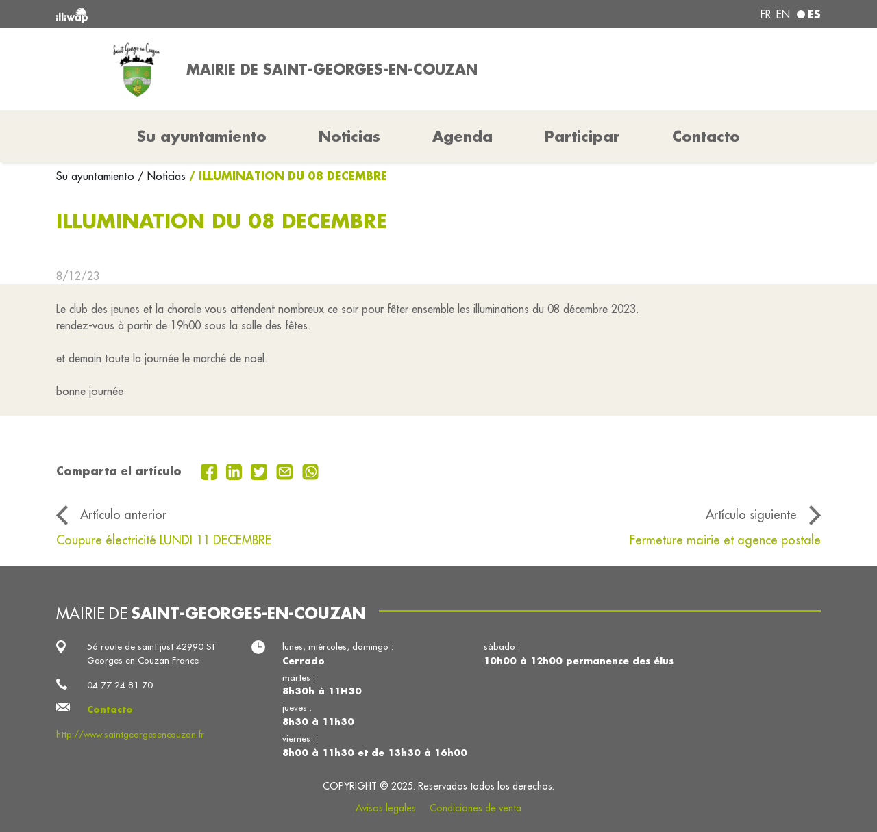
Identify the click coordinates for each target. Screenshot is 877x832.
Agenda (462, 136)
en (783, 14)
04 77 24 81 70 (120, 685)
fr (766, 14)
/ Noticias (162, 176)
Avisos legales (386, 808)
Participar (582, 136)
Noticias (349, 136)
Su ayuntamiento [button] (202, 136)
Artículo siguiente (751, 514)
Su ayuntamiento (97, 176)
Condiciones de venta (475, 808)
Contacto (706, 136)
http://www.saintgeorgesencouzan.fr (130, 734)
